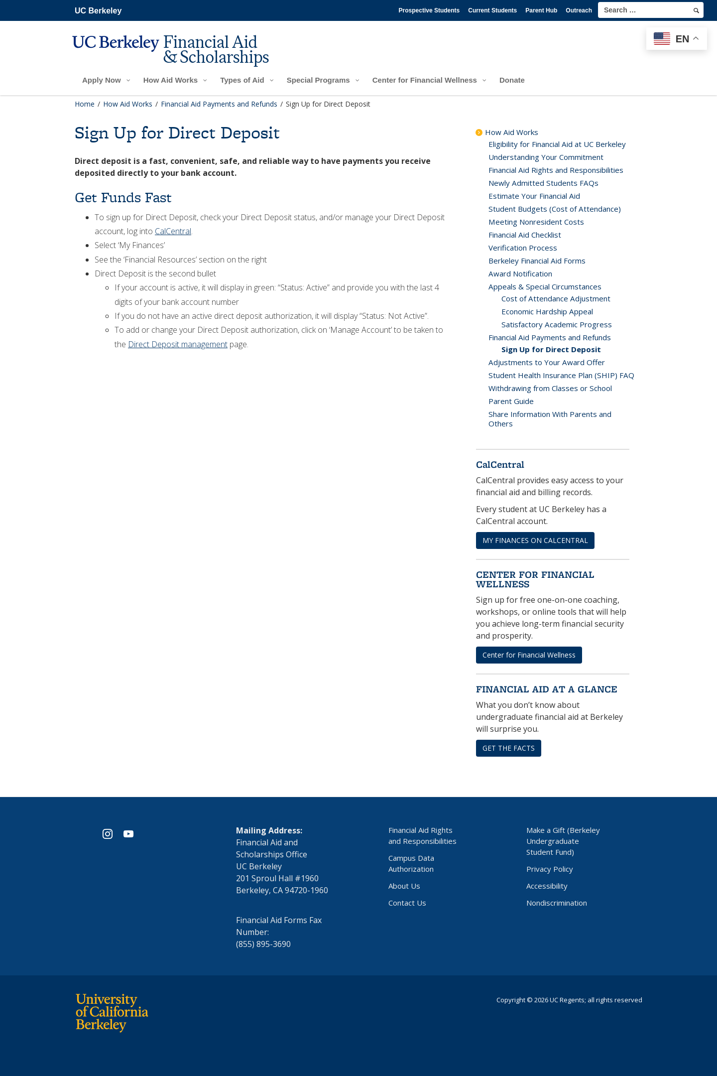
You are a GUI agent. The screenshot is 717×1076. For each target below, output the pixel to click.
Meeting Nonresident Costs (536, 222)
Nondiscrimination (556, 903)
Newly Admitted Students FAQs (543, 183)
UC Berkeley (98, 10)
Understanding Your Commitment (545, 157)
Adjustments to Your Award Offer (546, 362)
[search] (696, 10)
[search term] (651, 10)
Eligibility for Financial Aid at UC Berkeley (557, 144)
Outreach (579, 10)
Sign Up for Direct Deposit (551, 349)
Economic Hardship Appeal (547, 311)
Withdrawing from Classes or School (550, 388)
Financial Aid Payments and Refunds (549, 337)
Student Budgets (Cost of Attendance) (554, 209)
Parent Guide (511, 401)
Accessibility (547, 886)
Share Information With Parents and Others (549, 418)
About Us (404, 886)
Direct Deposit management (178, 344)
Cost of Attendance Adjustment (555, 298)
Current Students (492, 10)
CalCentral (173, 231)
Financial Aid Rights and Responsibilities (555, 170)
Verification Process (522, 248)
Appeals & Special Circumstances (544, 286)
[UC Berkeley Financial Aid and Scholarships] (174, 58)
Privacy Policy (549, 869)
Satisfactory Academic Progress (556, 324)
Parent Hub (541, 10)
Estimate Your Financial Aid (534, 196)
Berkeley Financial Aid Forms (537, 261)
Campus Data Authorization (411, 863)
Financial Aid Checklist (524, 235)
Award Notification (520, 273)
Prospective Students (429, 10)
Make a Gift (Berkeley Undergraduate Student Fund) (563, 841)
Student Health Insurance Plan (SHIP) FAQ (561, 375)
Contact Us (407, 903)
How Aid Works (511, 132)
